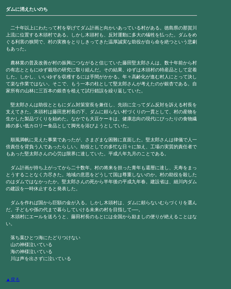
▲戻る (13, 279)
